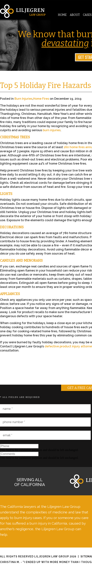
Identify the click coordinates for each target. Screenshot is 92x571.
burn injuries (52, 130)
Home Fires (41, 98)
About (75, 15)
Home (62, 15)
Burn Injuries (23, 98)
